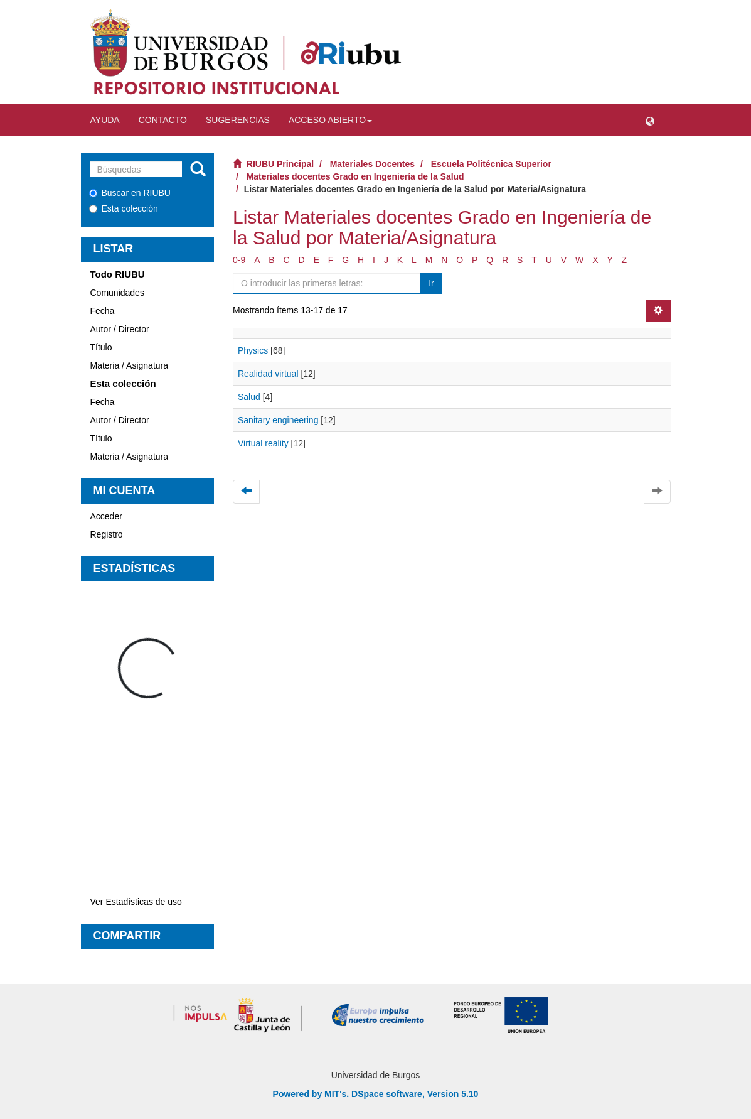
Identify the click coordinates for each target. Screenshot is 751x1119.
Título (101, 347)
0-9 (239, 260)
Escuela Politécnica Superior (491, 164)
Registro (106, 534)
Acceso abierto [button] (330, 120)
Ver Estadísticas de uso (136, 902)
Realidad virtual (268, 374)
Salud (249, 397)
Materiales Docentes (372, 164)
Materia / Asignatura (129, 365)
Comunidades (117, 293)
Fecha (102, 311)
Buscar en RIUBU (130, 193)
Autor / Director (119, 329)
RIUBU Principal (280, 164)
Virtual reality (263, 443)
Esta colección (123, 208)
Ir (431, 283)
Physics (253, 350)
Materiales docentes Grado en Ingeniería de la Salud (355, 176)
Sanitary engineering (278, 420)
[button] (650, 120)
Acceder (106, 516)
